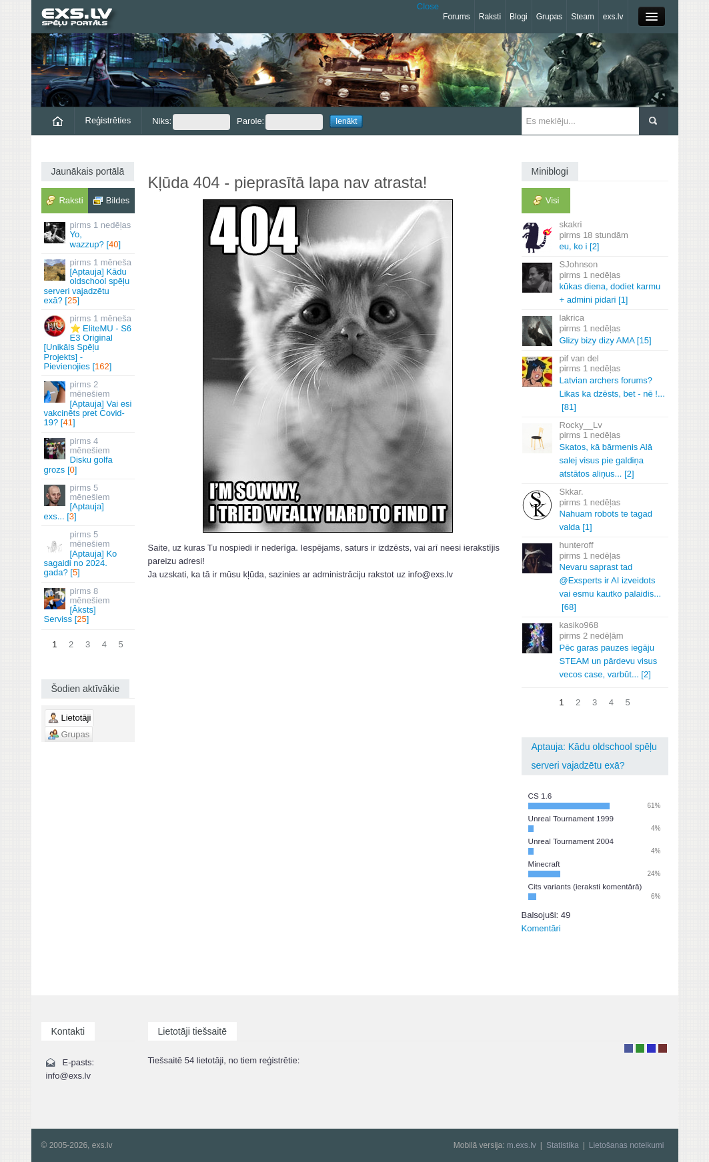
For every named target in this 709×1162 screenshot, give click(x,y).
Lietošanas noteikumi (626, 1145)
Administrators (663, 1048)
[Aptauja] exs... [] (89, 502)
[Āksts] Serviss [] (89, 605)
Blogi (519, 16)
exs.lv (613, 16)
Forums (456, 16)
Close (428, 6)
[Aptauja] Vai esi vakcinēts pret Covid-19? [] (89, 403)
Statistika (562, 1145)
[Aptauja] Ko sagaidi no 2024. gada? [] (89, 553)
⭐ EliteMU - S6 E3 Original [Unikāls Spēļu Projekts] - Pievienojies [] (89, 342)
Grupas (549, 16)
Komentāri (541, 928)
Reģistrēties (108, 120)
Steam (582, 16)
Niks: (191, 122)
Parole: (280, 122)
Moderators (651, 1048)
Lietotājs (629, 1048)
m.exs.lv (521, 1145)
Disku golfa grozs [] (89, 455)
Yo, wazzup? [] (89, 234)
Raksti (490, 16)
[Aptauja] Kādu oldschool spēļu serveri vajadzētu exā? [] (89, 281)
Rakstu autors (640, 1048)
